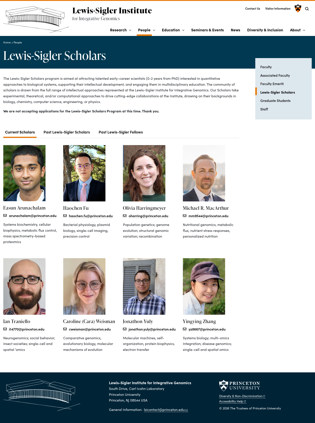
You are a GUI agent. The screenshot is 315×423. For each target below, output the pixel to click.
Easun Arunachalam (24, 208)
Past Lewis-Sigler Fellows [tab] (121, 132)
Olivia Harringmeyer (144, 208)
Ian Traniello (16, 321)
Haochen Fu (76, 208)
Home (7, 42)
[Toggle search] (307, 9)
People (145, 29)
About (295, 29)
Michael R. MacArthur (206, 208)
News (235, 29)
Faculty (266, 66)
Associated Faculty (275, 75)
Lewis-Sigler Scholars (286, 91)
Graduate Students (275, 100)
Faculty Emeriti (272, 83)
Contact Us (252, 8)
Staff (264, 109)
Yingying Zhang (199, 321)
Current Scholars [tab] (20, 132)
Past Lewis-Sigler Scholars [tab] (67, 132)
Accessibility (233, 401)
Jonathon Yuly (138, 321)
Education (171, 29)
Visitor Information (277, 8)
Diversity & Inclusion (265, 29)
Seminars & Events (207, 29)
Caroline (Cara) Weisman (89, 321)
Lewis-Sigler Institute (112, 10)
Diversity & (242, 396)
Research (118, 29)
